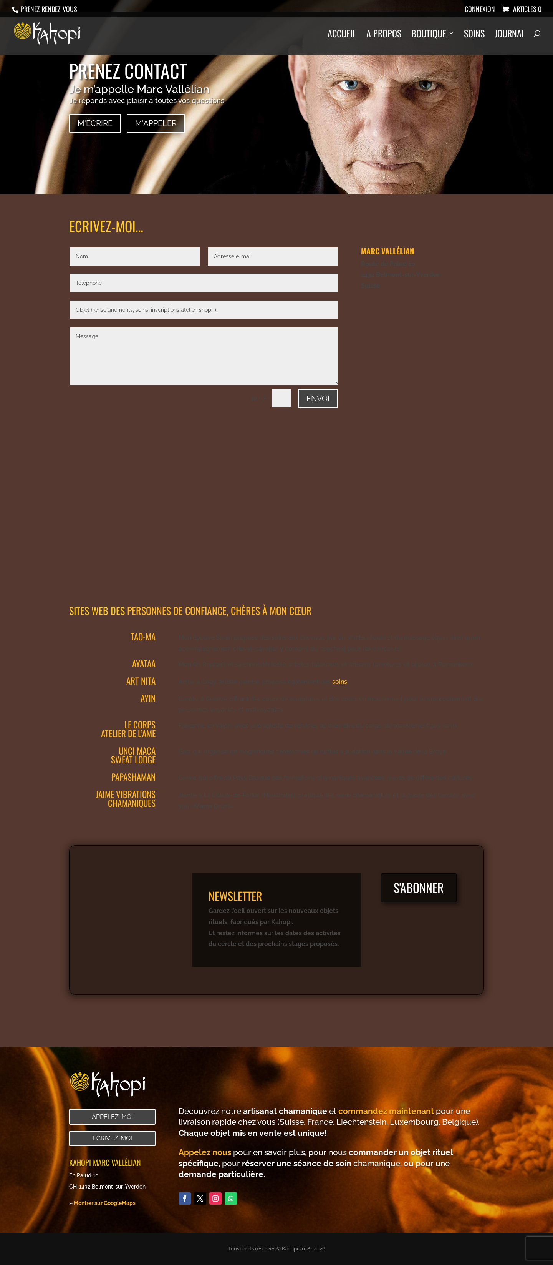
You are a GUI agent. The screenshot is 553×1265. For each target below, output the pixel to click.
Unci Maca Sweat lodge (133, 755)
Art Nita (141, 680)
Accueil (342, 35)
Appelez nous (205, 1152)
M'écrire (95, 123)
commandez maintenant (386, 1111)
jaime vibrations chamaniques (126, 799)
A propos (383, 35)
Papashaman (133, 776)
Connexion (480, 9)
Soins (474, 35)
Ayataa (144, 663)
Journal (510, 35)
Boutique (428, 35)
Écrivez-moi (112, 1138)
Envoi (317, 398)
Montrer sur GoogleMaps (105, 1203)
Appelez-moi (112, 1116)
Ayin (148, 698)
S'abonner (419, 887)
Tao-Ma (143, 636)
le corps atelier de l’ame (128, 729)
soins (339, 681)
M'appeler (156, 123)
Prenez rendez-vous (48, 9)
